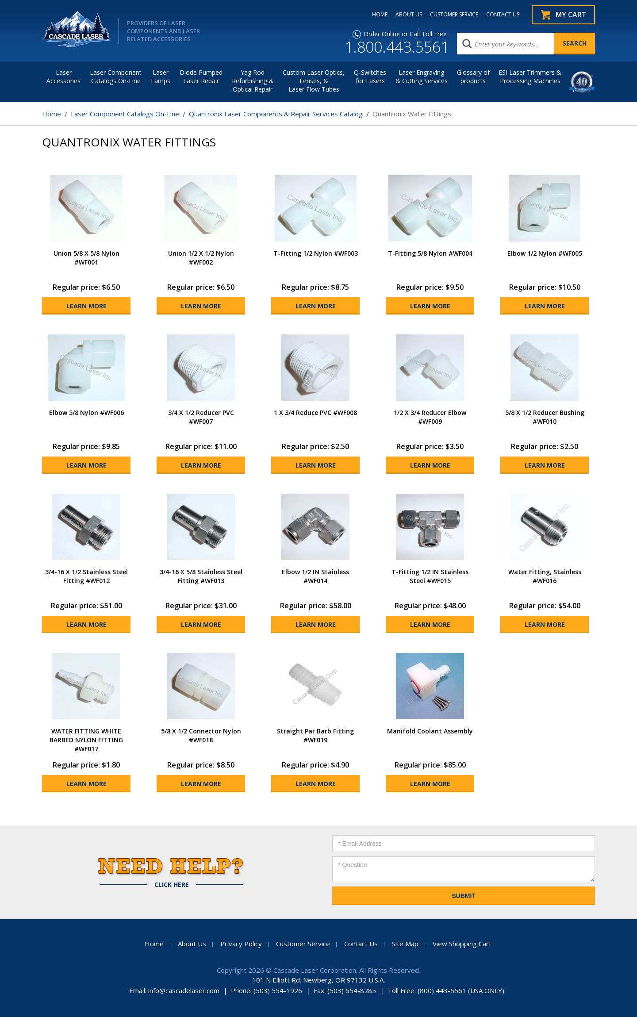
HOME (380, 14)
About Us (192, 943)
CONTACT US (502, 14)
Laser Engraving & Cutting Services (421, 76)
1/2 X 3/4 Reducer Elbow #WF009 (430, 417)
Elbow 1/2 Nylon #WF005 (544, 253)
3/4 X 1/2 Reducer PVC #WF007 (201, 417)
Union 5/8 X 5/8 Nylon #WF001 (86, 257)
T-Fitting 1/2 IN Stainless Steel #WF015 (429, 576)
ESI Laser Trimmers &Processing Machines (530, 76)
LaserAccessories (63, 76)
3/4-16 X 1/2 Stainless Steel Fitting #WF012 (86, 576)
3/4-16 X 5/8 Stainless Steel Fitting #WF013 (201, 576)
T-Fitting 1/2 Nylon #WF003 (315, 253)
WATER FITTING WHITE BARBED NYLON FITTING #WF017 (86, 740)
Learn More (86, 306)
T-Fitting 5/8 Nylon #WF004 (430, 253)
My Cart (571, 14)
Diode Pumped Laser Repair (201, 76)
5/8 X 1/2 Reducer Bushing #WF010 (544, 417)
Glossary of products (473, 76)
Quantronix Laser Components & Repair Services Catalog (276, 113)
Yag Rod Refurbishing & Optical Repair (253, 80)
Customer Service (303, 943)
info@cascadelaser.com (183, 990)
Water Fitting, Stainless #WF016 (544, 576)
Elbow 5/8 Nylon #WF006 (86, 412)
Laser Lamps (160, 76)
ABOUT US (408, 14)
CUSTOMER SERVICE (454, 14)
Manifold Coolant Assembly (430, 731)
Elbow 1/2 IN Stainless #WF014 (315, 576)
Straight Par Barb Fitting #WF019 (315, 735)
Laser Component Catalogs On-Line (116, 76)
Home (51, 113)
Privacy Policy (241, 943)
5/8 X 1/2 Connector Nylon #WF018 (201, 735)
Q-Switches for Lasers (370, 76)
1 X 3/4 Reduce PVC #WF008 (315, 412)
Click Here (171, 885)
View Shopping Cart (462, 943)
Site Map (405, 943)
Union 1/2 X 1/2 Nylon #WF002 (201, 257)
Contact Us (361, 943)
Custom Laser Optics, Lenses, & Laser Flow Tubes (314, 80)
